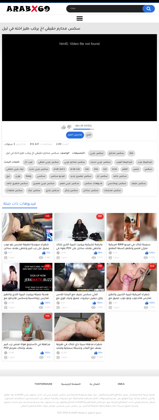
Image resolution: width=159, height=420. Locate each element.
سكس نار (102, 176)
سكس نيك (34, 190)
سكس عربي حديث (100, 162)
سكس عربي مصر (69, 183)
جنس (136, 169)
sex (87, 169)
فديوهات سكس (93, 183)
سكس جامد (120, 176)
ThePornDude (43, 384)
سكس (148, 169)
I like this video (63, 127)
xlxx (131, 153)
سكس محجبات (112, 190)
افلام (125, 169)
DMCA (121, 384)
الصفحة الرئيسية (71, 384)
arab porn (59, 169)
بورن (17, 176)
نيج (8, 176)
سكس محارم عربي (74, 162)
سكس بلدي (52, 190)
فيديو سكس (58, 176)
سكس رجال (71, 190)
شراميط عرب (145, 162)
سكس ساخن (90, 190)
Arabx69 (73, 413)
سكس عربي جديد (38, 169)
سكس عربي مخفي (48, 162)
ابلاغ (89, 135)
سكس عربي (97, 153)
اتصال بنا (95, 384)
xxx (105, 169)
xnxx (114, 169)
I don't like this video (69, 127)
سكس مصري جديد (81, 176)
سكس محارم (116, 153)
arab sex (75, 169)
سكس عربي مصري (43, 183)
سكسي (41, 176)
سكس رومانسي (117, 183)
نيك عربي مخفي (15, 169)
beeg (28, 176)
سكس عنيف (138, 183)
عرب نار (29, 162)
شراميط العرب (124, 162)
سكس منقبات (14, 190)
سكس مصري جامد (17, 183)
